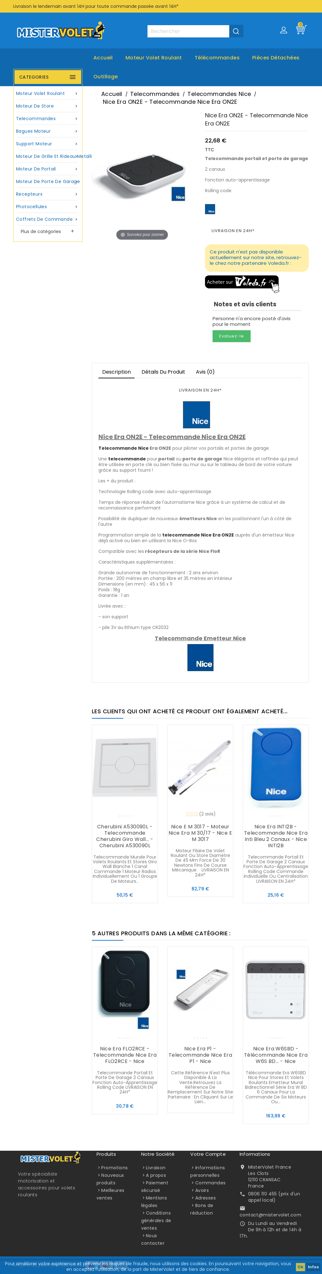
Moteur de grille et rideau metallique (48, 156)
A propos (156, 1175)
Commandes (210, 1183)
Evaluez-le (231, 336)
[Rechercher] (195, 31)
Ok (300, 1267)
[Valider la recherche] (236, 31)
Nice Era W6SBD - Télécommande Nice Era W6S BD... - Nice (276, 1055)
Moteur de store (48, 106)
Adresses (205, 1198)
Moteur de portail (48, 169)
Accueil (103, 57)
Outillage (105, 76)
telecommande (127, 459)
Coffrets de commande (48, 219)
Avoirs (202, 1190)
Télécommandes (217, 57)
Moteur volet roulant (153, 57)
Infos (313, 1267)
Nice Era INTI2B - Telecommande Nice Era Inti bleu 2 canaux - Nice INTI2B (276, 836)
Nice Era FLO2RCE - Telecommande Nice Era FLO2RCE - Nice (125, 1055)
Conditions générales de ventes (156, 1220)
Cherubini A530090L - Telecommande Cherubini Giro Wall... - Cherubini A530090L (124, 836)
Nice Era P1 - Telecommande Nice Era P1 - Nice (200, 1055)
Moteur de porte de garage (48, 181)
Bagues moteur (48, 131)
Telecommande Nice (123, 448)
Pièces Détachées (275, 57)
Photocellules (48, 206)
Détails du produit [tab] (163, 372)
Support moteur (48, 144)
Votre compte (207, 1154)
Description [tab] (116, 372)
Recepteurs (48, 194)
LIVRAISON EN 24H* (233, 231)
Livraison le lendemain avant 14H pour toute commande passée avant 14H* (96, 6)
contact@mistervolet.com (270, 1215)
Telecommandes (48, 118)
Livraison (156, 1168)
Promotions (114, 1168)
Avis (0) (205, 372)
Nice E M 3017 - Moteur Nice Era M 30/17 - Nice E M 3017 (200, 833)
